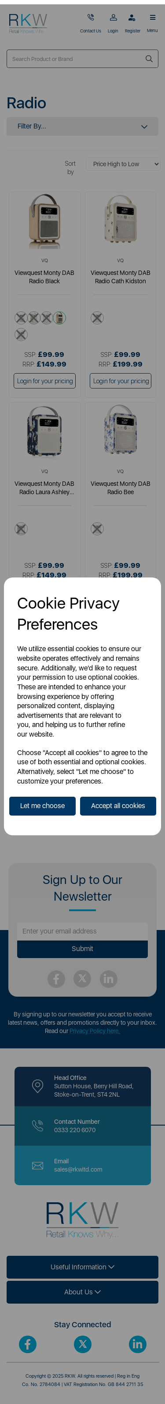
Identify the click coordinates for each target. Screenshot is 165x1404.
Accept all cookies (118, 806)
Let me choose (42, 806)
